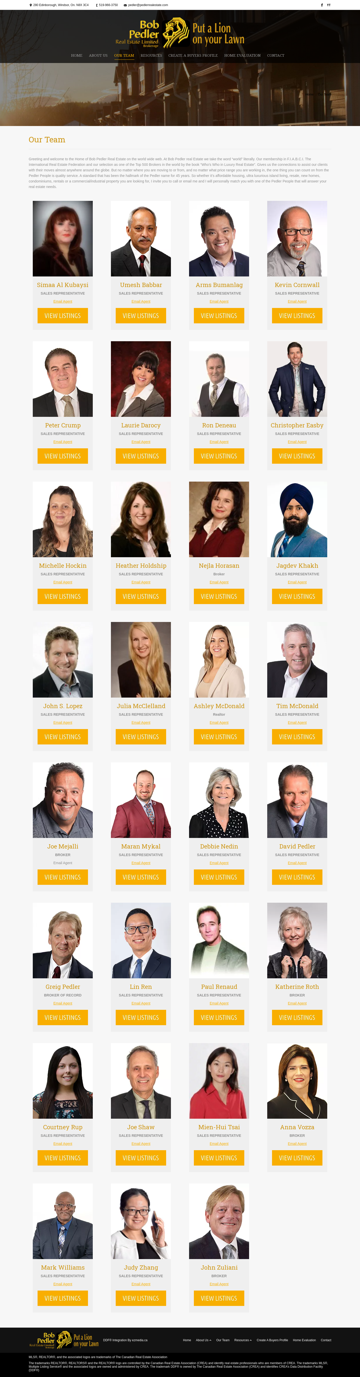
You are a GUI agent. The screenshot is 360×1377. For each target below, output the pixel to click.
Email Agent (62, 301)
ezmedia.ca (139, 1340)
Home (310, 94)
